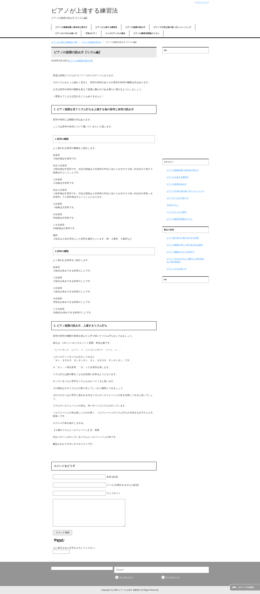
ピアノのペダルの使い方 (66, 33)
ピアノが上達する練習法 (84, 10)
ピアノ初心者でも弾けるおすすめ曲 (182, 238)
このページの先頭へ (246, 587)
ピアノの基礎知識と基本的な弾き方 (71, 27)
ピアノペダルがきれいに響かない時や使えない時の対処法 (185, 260)
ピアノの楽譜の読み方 (135, 27)
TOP (64, 42)
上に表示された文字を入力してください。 (75, 548)
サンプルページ (126, 577)
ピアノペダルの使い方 (177, 269)
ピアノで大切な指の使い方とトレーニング (172, 27)
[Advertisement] (185, 105)
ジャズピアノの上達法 (115, 33)
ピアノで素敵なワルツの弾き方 (181, 252)
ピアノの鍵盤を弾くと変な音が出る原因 (184, 245)
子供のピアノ (91, 33)
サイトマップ (203, 2)
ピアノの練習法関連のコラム (146, 33)
